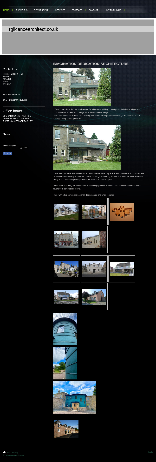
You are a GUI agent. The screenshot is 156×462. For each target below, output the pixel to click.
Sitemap (15, 453)
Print (7, 453)
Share (7, 153)
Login (150, 452)
